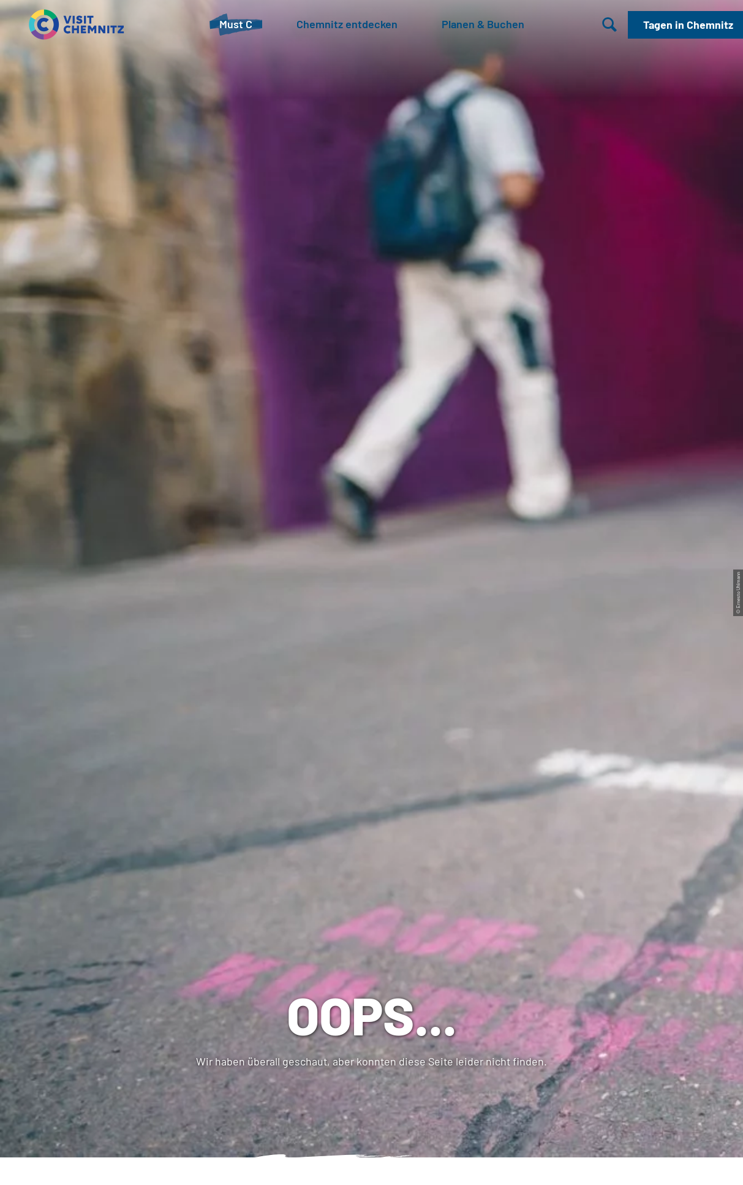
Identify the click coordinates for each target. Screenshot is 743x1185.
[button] (685, 25)
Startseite (31, 461)
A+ (388, 1162)
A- (354, 1162)
